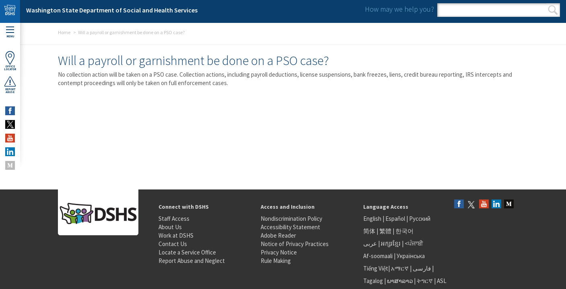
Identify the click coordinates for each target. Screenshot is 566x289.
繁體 (386, 231)
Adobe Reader (278, 235)
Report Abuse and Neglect (191, 261)
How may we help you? (399, 9)
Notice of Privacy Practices (295, 244)
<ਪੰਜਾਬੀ (414, 243)
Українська (411, 256)
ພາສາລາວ (400, 281)
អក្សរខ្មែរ (391, 243)
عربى (370, 243)
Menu (10, 32)
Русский (419, 218)
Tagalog (373, 281)
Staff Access (173, 218)
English (373, 218)
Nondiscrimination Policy (291, 218)
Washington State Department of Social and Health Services (112, 10)
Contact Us (172, 244)
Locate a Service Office (187, 252)
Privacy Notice (279, 252)
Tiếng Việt (375, 268)
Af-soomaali (378, 256)
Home (64, 32)
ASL (442, 281)
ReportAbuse (10, 84)
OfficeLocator (10, 61)
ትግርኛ (425, 281)
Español (395, 218)
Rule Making (276, 261)
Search (553, 10)
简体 (369, 231)
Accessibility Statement (290, 227)
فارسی (421, 268)
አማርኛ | (401, 268)
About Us (170, 227)
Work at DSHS (175, 235)
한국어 (404, 231)
